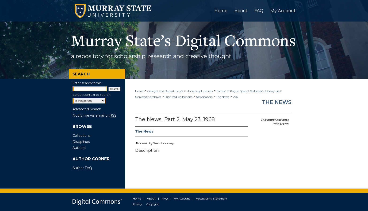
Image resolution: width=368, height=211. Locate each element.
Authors (79, 148)
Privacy (137, 204)
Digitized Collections (178, 97)
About (151, 198)
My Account (182, 198)
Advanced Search (87, 109)
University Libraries (200, 91)
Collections (81, 135)
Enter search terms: (87, 83)
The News (222, 97)
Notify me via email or (94, 115)
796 (235, 97)
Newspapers (204, 97)
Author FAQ (82, 168)
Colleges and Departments (165, 91)
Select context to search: (92, 94)
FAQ (164, 198)
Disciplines (81, 142)
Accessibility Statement (211, 198)
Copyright (152, 204)
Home (139, 91)
